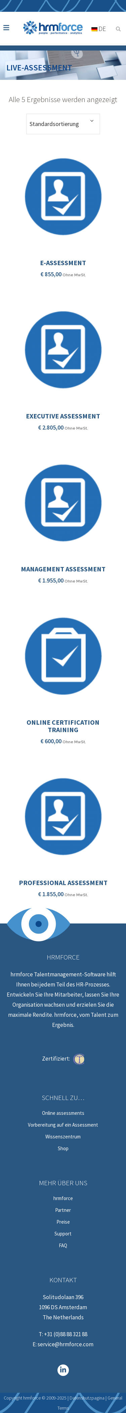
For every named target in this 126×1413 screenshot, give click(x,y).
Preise (63, 1222)
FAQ (63, 1246)
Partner (63, 1210)
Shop (63, 1148)
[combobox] (63, 124)
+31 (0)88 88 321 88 (65, 1334)
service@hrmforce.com (65, 1344)
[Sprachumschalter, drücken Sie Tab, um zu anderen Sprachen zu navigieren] (100, 28)
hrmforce (63, 1198)
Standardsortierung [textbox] (54, 124)
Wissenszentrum (63, 1137)
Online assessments (63, 1113)
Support (63, 1234)
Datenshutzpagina (87, 1398)
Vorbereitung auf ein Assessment (63, 1125)
